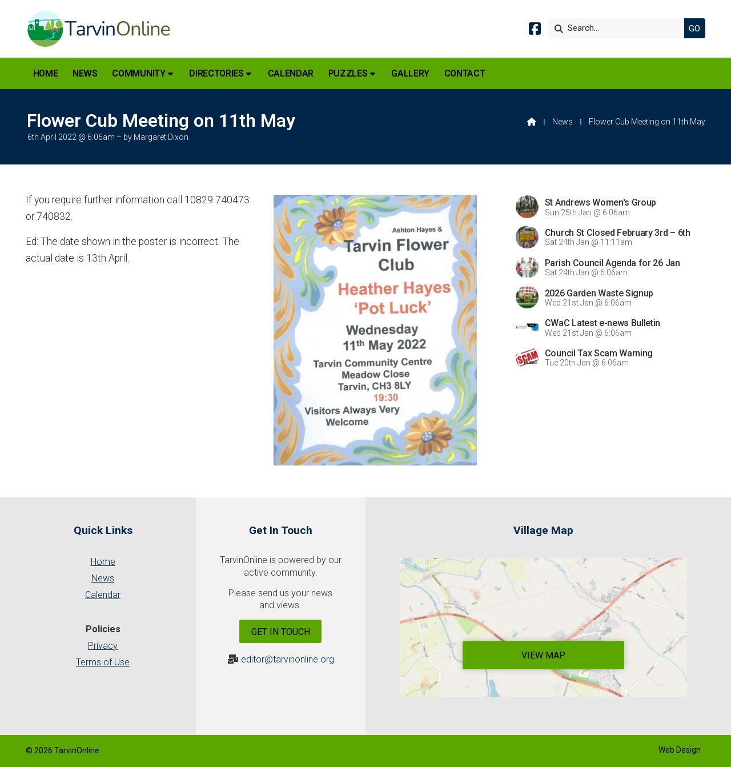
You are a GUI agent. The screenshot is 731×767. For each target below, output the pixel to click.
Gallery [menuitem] (410, 73)
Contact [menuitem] (464, 73)
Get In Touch (280, 632)
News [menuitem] (85, 73)
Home (103, 561)
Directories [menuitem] (216, 73)
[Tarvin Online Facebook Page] (535, 30)
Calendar (103, 594)
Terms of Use (103, 662)
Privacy (103, 645)
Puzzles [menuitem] (348, 73)
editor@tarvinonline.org (287, 659)
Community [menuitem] (138, 73)
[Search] (619, 28)
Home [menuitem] (45, 73)
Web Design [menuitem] (679, 749)
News (562, 121)
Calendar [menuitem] (291, 73)
